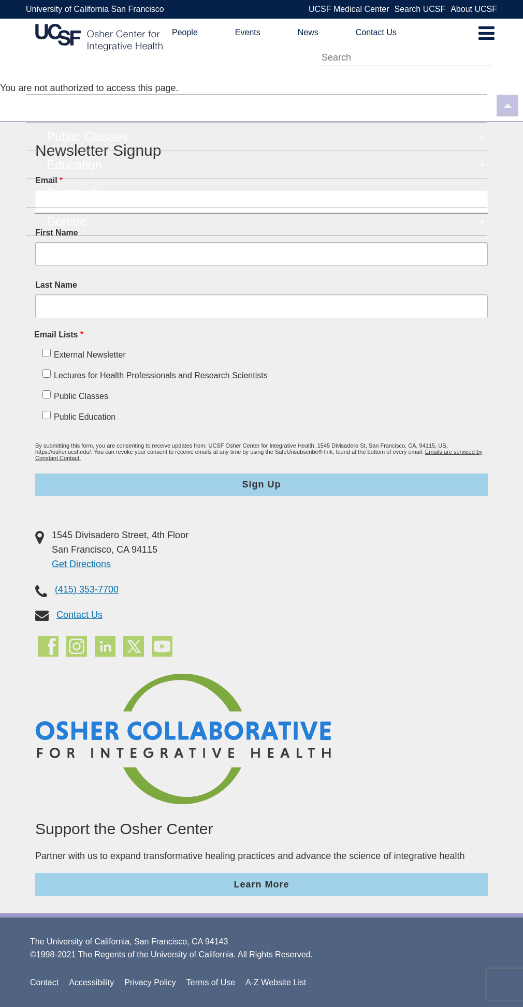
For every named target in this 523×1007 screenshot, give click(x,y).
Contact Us (376, 32)
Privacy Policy (150, 982)
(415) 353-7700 (87, 589)
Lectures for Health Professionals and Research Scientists (161, 375)
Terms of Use (210, 982)
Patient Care (267, 109)
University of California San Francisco (95, 9)
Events (247, 32)
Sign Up (261, 484)
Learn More (261, 884)
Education (267, 165)
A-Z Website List (275, 982)
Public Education (84, 416)
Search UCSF (419, 9)
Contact (44, 982)
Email (46, 180)
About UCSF (474, 9)
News (308, 32)
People (185, 32)
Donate (267, 221)
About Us (267, 80)
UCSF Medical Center (349, 9)
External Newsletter (90, 354)
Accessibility (91, 982)
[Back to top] (507, 107)
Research (267, 193)
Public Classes (267, 137)
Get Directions (81, 564)
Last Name (56, 284)
